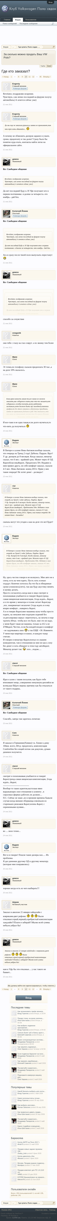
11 (29, 77)
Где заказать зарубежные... (28, 1061)
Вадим (15, 440)
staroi (15, 663)
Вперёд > (47, 77)
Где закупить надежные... (27, 1047)
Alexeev (21, 1158)
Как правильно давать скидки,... (30, 1112)
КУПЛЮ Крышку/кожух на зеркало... (31, 1177)
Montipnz (21, 1165)
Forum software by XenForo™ (12, 1213)
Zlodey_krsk (22, 1153)
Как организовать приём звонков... (31, 1011)
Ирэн (14, 357)
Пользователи (30, 20)
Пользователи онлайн (23, 1189)
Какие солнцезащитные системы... (31, 1040)
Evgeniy (16, 84)
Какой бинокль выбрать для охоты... (32, 1091)
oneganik (16, 333)
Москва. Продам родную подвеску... (31, 1163)
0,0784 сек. (16, 1218)
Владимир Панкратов (26, 1042)
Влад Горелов (23, 1013)
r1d (13, 486)
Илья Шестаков (24, 1020)
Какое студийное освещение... (29, 1126)
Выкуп (49, 66)
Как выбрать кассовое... (27, 1105)
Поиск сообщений (10, 23)
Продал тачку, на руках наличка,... (31, 1018)
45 (40, 77)
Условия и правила (48, 1213)
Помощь (52, 1210)
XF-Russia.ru (13, 1215)
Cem (14, 733)
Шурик (15, 902)
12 (33, 77)
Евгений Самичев (24, 1035)
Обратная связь (41, 1210)
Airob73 (20, 1144)
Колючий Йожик (20, 211)
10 (26, 77)
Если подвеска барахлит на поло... (31, 1054)
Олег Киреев (23, 1049)
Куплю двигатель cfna (26, 1156)
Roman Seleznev (24, 1107)
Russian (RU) (7, 1210)
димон (15, 159)
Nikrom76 (21, 1179)
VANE (20, 1174)
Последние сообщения (28, 23)
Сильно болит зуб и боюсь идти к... (31, 1033)
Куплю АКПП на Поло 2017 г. (29, 1142)
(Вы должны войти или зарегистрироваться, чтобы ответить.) (31, 986)
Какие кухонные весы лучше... (29, 1098)
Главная (7, 20)
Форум (18, 20)
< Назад (5, 77)
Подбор (42, 66)
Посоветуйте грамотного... (28, 1068)
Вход (50, 2)
